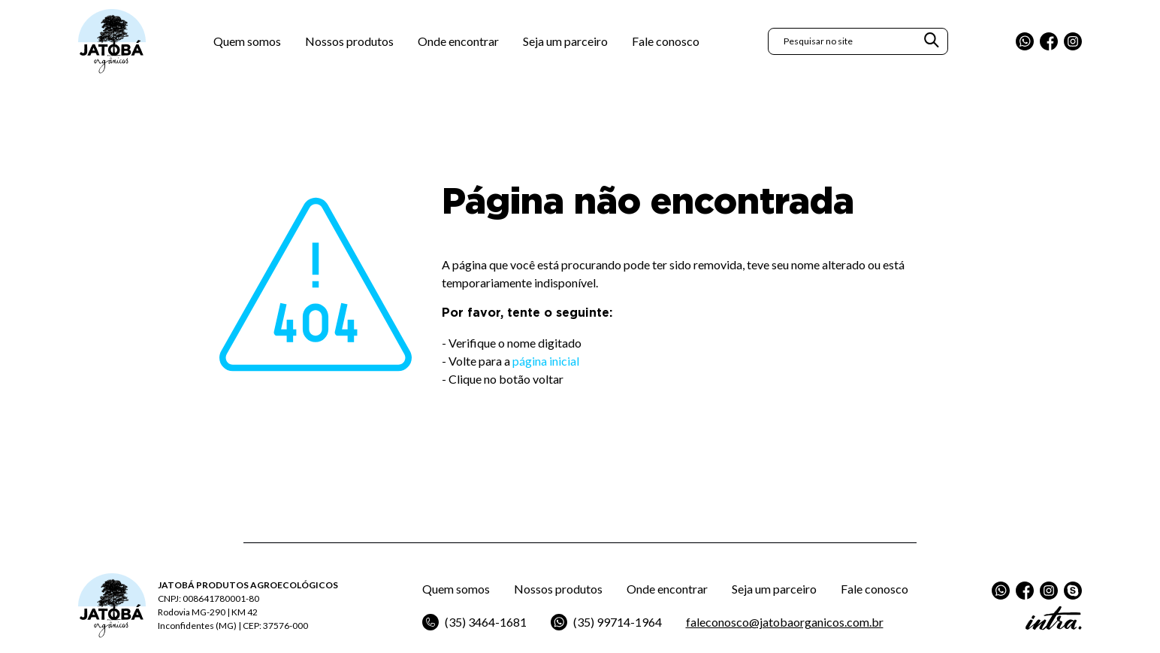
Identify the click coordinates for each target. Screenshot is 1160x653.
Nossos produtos (349, 41)
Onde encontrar (458, 41)
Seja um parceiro (565, 41)
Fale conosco (665, 41)
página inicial (545, 361)
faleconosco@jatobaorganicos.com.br (785, 622)
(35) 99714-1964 (606, 622)
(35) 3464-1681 (474, 622)
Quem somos (247, 41)
